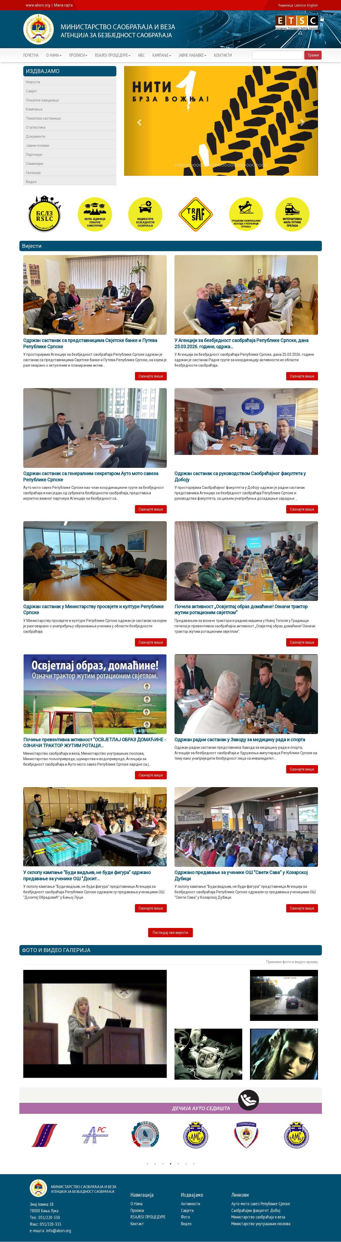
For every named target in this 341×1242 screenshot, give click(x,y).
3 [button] (162, 1163)
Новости (33, 82)
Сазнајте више (151, 376)
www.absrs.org (38, 5)
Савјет (31, 91)
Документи (35, 136)
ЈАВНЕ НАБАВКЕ (192, 55)
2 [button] (155, 1163)
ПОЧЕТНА (31, 55)
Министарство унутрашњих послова (260, 1223)
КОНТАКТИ (223, 55)
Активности (190, 1204)
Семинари (34, 164)
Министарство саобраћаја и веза (258, 1217)
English (312, 5)
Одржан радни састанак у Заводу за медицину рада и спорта (240, 739)
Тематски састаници (43, 118)
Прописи (137, 1210)
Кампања (34, 109)
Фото (185, 1217)
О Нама (136, 1204)
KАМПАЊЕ (162, 55)
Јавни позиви (37, 145)
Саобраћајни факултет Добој (255, 1210)
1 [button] (147, 1163)
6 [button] (186, 1163)
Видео (31, 182)
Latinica (300, 5)
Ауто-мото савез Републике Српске (260, 1204)
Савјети (187, 1210)
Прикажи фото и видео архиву (292, 962)
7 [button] (193, 1163)
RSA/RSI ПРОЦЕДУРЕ (113, 55)
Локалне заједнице (42, 100)
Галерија (33, 173)
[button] (138, 121)
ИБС (141, 55)
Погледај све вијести (170, 933)
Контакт (137, 1223)
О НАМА (54, 55)
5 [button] (178, 1163)
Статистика (36, 127)
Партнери (34, 154)
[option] (44, 1135)
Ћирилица (285, 5)
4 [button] (170, 1163)
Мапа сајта (63, 5)
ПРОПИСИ (78, 55)
